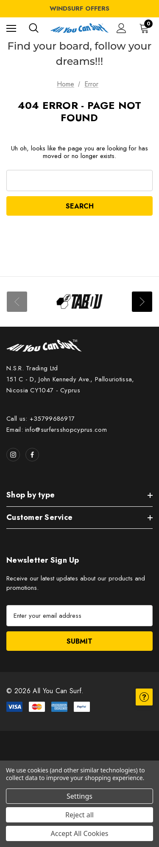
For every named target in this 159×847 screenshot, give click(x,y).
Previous (17, 301)
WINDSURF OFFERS (79, 8)
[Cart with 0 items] (146, 28)
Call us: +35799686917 (40, 418)
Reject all (79, 814)
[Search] (34, 28)
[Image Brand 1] (79, 301)
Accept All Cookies (80, 833)
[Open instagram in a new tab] (13, 454)
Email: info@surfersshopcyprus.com (56, 429)
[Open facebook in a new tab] (32, 454)
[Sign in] (121, 28)
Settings (79, 796)
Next (142, 301)
